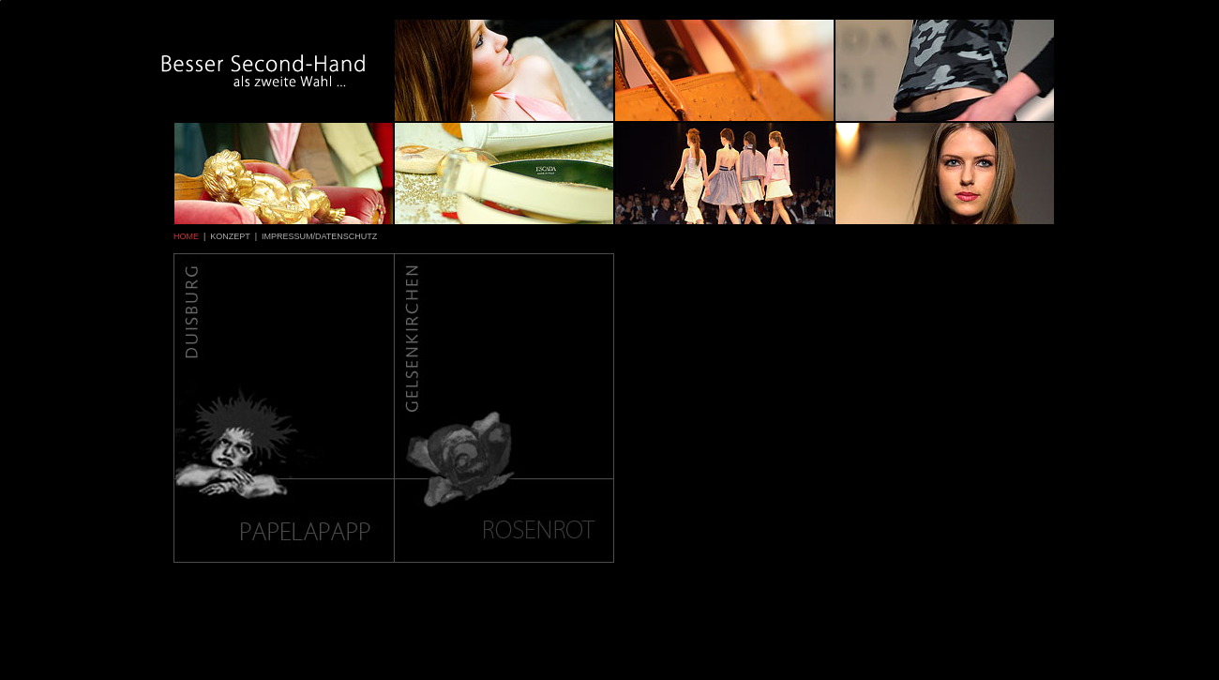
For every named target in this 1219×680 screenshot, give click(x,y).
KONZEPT (229, 236)
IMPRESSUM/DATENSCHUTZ (319, 236)
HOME (186, 236)
